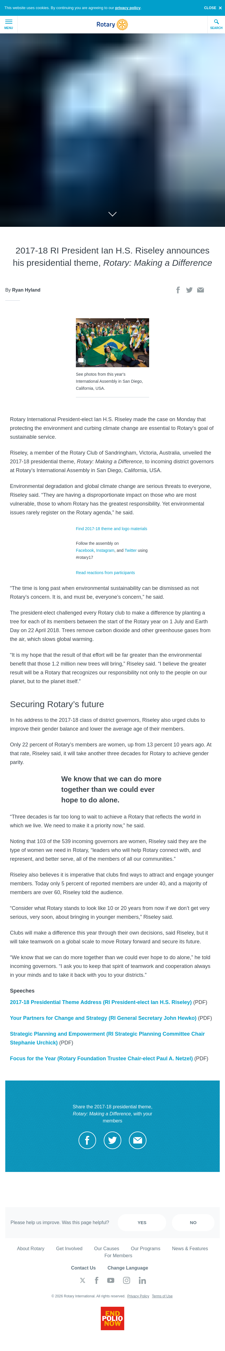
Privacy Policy (138, 1296)
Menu (8, 25)
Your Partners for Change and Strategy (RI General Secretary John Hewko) (103, 1018)
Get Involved (69, 1248)
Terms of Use (162, 1296)
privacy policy (128, 8)
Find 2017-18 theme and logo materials (111, 528)
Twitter (131, 550)
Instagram (105, 550)
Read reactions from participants (105, 572)
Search (216, 24)
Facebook (85, 550)
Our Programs (145, 1248)
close (210, 8)
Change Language (128, 1267)
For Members (118, 1255)
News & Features (190, 1248)
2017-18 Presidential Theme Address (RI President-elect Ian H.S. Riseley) (101, 1002)
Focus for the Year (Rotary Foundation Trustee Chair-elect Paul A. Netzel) (101, 1058)
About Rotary (30, 1248)
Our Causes (106, 1248)
